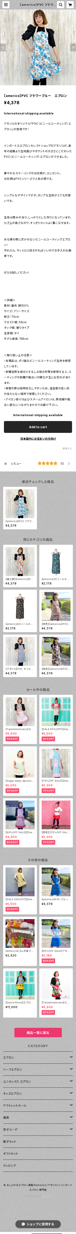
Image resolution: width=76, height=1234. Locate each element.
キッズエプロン (12, 1093)
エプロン (8, 1057)
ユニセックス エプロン (17, 1081)
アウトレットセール (14, 1105)
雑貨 (6, 1117)
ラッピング (9, 1165)
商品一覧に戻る (38, 1033)
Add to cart (38, 427)
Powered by (38, 1196)
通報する (67, 448)
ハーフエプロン (12, 1069)
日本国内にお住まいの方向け (38, 438)
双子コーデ (10, 1129)
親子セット (9, 1141)
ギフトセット (10, 1153)
